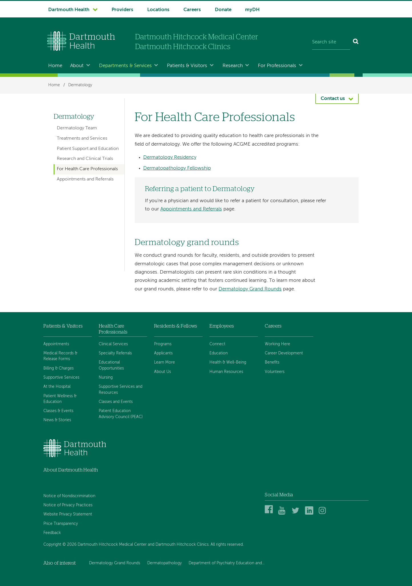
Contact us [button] (333, 98)
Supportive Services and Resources (120, 389)
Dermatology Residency (169, 157)
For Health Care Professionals (87, 169)
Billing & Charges (58, 368)
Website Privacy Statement (67, 514)
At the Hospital (56, 387)
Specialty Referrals (115, 353)
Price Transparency (60, 524)
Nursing (106, 378)
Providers (122, 9)
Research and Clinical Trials (85, 158)
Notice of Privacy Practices (67, 505)
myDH (252, 9)
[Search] (356, 42)
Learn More (164, 362)
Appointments (56, 344)
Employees (221, 326)
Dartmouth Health (68, 9)
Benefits (272, 362)
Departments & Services (125, 65)
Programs (162, 344)
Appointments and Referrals (191, 209)
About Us (162, 372)
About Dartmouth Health (70, 469)
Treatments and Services (82, 138)
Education (218, 353)
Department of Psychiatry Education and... (226, 563)
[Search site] (331, 42)
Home (55, 65)
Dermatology (80, 85)
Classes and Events (116, 402)
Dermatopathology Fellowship (177, 168)
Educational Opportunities (111, 365)
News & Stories (57, 420)
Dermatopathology (164, 563)
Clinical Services (113, 344)
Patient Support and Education (88, 148)
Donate (223, 9)
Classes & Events (58, 411)
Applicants (163, 353)
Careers (192, 9)
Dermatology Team (77, 128)
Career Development (284, 353)
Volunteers (274, 372)
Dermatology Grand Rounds (250, 289)
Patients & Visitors (187, 65)
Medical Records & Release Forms (60, 356)
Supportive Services (61, 378)
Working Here (277, 344)
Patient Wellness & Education (59, 399)
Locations (158, 9)
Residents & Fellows (175, 326)
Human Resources (226, 372)
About (77, 65)
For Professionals (277, 65)
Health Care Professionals (113, 329)
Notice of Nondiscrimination (69, 496)
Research (233, 65)
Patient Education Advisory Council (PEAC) (121, 414)
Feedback (52, 533)
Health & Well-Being (227, 362)
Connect (217, 344)
